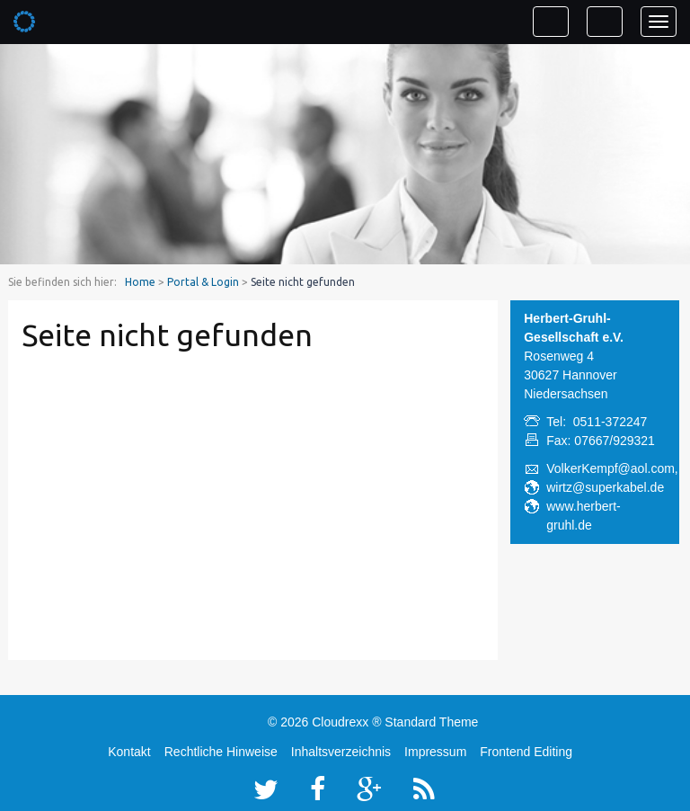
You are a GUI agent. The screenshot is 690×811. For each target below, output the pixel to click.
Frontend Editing (526, 751)
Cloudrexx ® (346, 722)
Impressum (435, 751)
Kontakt (129, 751)
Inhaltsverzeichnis (341, 751)
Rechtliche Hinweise (221, 751)
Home (140, 282)
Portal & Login (203, 282)
